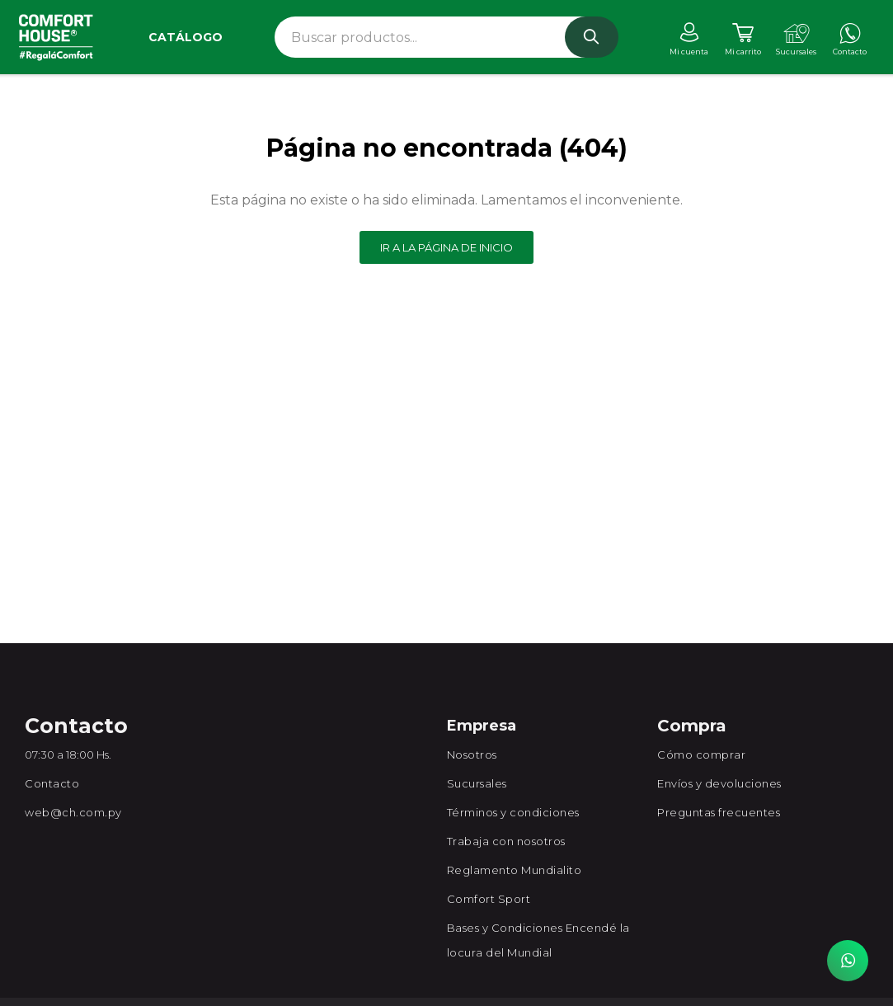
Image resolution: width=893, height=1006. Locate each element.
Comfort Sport (489, 898)
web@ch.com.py (73, 812)
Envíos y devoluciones (719, 783)
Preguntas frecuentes (718, 812)
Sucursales (477, 783)
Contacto (52, 783)
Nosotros (472, 754)
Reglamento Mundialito (514, 870)
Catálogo (185, 37)
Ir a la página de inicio (446, 247)
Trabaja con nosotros (506, 841)
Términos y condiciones (513, 812)
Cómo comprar (701, 754)
